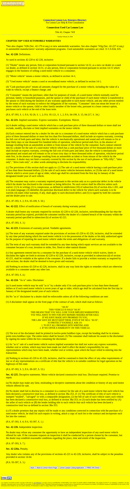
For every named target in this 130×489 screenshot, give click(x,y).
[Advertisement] (65, 10)
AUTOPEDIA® (38, 482)
